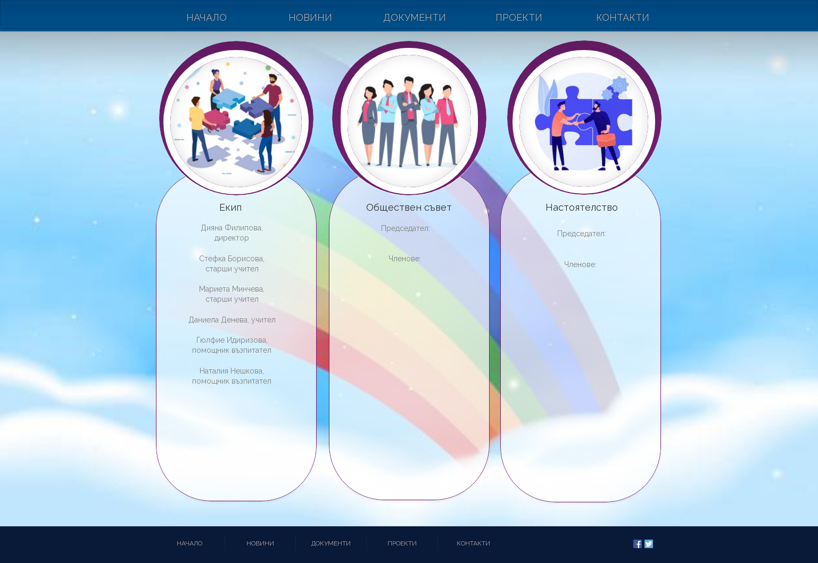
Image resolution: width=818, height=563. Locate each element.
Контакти (622, 17)
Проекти (518, 17)
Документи (414, 17)
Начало (206, 17)
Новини (310, 17)
